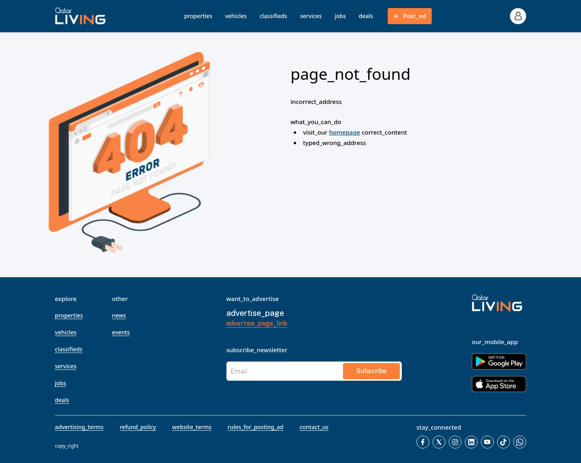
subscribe (371, 371)
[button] (80, 16)
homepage (344, 132)
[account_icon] (518, 16)
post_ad (409, 16)
